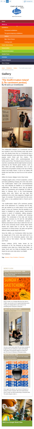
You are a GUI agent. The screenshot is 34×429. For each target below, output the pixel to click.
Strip (11, 257)
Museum (7, 257)
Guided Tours (5, 54)
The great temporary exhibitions (13, 33)
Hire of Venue (5, 63)
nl (4, 1)
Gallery (7, 36)
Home (3, 21)
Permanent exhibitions (11, 30)
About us (4, 24)
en (7, 1)
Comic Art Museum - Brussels (17, 9)
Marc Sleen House (10, 39)
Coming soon (8, 42)
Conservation (5, 48)
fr (1, 1)
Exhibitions (5, 27)
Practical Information (8, 51)
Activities (4, 57)
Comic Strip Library (7, 45)
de (10, 1)
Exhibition (15, 257)
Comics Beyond (6, 60)
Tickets (28, 1)
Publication (21, 257)
